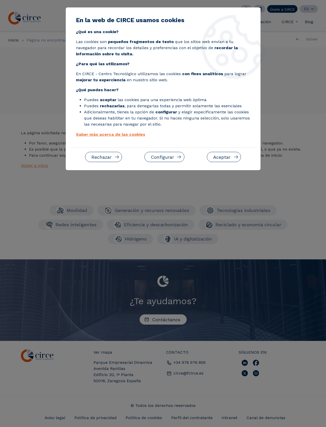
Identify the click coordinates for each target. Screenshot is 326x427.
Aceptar (221, 157)
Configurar (162, 157)
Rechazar (101, 157)
